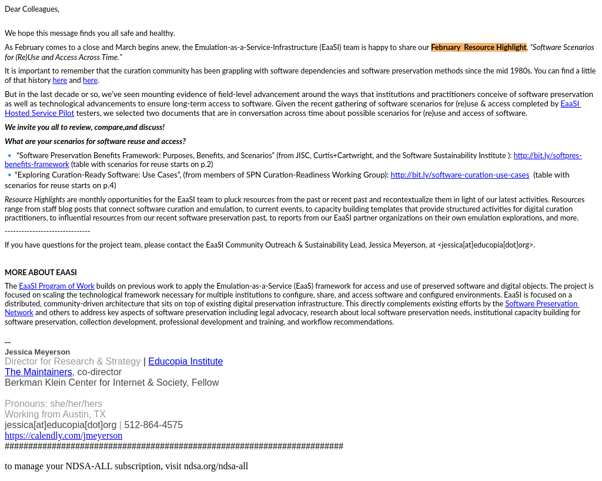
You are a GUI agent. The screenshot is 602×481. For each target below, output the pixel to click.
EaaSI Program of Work (56, 286)
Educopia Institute (185, 361)
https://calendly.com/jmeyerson (63, 435)
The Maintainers (38, 372)
